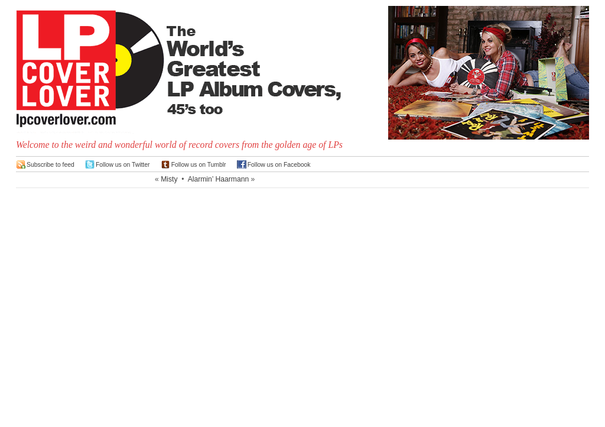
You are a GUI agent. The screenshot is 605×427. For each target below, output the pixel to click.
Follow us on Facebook (279, 164)
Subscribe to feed (50, 164)
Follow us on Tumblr (198, 164)
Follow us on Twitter (123, 164)
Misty (169, 179)
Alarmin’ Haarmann (218, 179)
